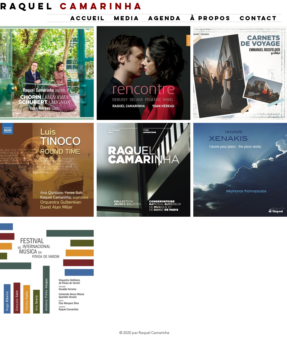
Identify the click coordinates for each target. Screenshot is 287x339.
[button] (165, 18)
